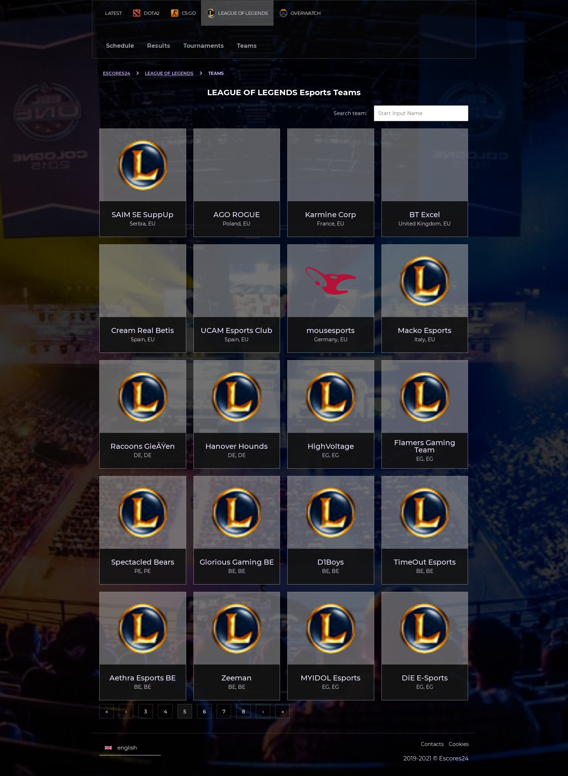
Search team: (350, 113)
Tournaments (203, 45)
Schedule (120, 45)
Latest (113, 13)
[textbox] (421, 113)
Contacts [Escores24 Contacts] (432, 744)
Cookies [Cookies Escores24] (459, 744)
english (121, 747)
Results (158, 45)
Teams (247, 45)
